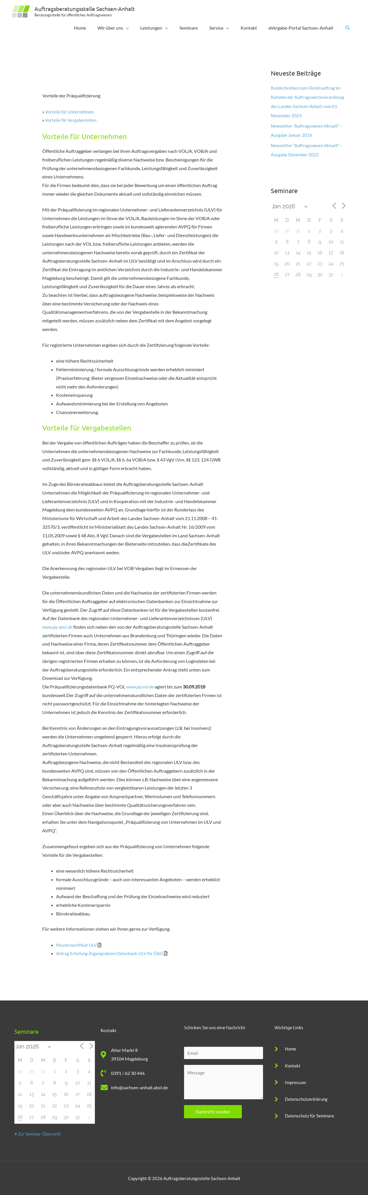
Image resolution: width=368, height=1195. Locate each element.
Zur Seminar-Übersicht (40, 1133)
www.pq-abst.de (58, 627)
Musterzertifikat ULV (77, 945)
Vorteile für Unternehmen (70, 111)
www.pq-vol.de (141, 686)
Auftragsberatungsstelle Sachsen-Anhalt (87, 8)
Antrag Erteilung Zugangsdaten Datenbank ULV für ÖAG (112, 953)
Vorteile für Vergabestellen (71, 120)
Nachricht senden (212, 1112)
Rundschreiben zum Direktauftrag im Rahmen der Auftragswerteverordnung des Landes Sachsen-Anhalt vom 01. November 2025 (308, 106)
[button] (348, 28)
